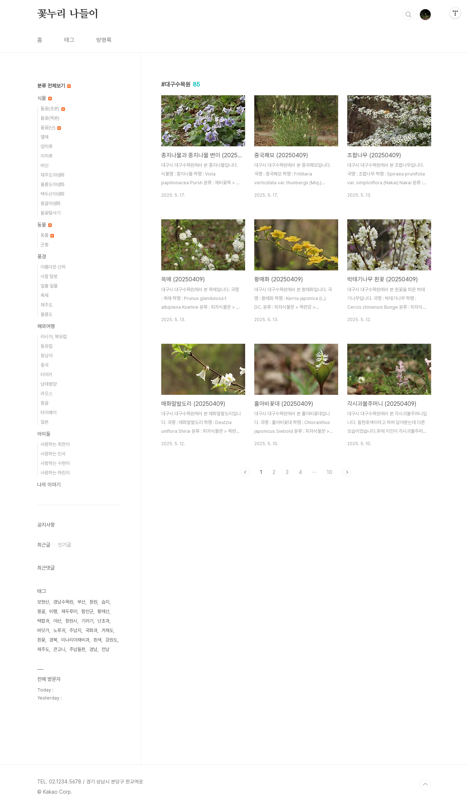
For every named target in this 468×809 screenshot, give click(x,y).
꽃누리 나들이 (68, 14)
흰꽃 (41, 640)
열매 (44, 137)
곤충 (44, 244)
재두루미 (69, 611)
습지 (105, 602)
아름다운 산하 (53, 267)
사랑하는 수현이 (55, 463)
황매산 (103, 611)
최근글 (43, 545)
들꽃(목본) (49, 118)
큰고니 (59, 649)
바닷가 (43, 630)
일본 (44, 422)
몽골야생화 (50, 203)
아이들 (43, 434)
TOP (425, 784)
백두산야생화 (52, 194)
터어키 (46, 374)
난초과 (103, 621)
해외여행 (46, 326)
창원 (93, 602)
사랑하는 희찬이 (55, 444)
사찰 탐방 (49, 276)
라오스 (46, 393)
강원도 (111, 640)
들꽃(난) (50, 127)
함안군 (87, 611)
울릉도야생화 (52, 184)
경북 (53, 640)
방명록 (104, 39)
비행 (53, 611)
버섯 (44, 165)
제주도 (46, 305)
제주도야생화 (52, 175)
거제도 (107, 630)
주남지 (75, 630)
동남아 (46, 355)
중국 (44, 365)
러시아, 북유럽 (53, 336)
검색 (408, 14)
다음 (347, 472)
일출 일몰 (49, 286)
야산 (57, 621)
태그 (69, 39)
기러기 (87, 621)
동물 (44, 225)
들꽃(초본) (52, 108)
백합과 (43, 621)
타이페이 (48, 412)
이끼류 (46, 156)
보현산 (43, 602)
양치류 (46, 146)
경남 (93, 649)
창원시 (71, 621)
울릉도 (46, 314)
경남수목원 (63, 602)
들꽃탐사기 (50, 213)
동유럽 (46, 346)
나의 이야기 (49, 485)
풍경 (41, 256)
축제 (44, 295)
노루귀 (59, 630)
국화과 (91, 630)
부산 (81, 602)
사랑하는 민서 (53, 453)
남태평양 (48, 384)
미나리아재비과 (75, 640)
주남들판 (77, 649)
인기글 (64, 545)
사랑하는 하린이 (55, 472)
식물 (44, 98)
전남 (105, 649)
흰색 (97, 640)
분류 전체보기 (54, 86)
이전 (245, 472)
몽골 (44, 403)
